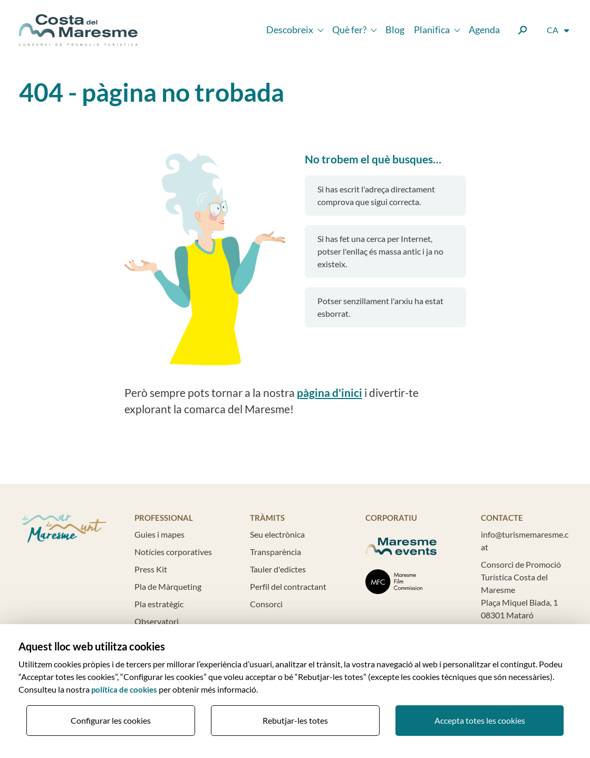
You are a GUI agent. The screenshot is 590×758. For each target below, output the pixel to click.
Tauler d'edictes (278, 569)
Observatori (156, 621)
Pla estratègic (158, 604)
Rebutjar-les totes (295, 720)
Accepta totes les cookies (479, 720)
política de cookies (124, 689)
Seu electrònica (277, 534)
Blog (394, 29)
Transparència (275, 552)
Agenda (484, 29)
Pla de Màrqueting (167, 586)
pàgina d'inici (329, 392)
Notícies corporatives (173, 552)
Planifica (432, 29)
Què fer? (349, 29)
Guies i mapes (159, 534)
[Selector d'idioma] (558, 30)
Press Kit (150, 569)
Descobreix (289, 29)
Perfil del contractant (288, 586)
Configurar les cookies (111, 720)
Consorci (266, 604)
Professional (163, 517)
